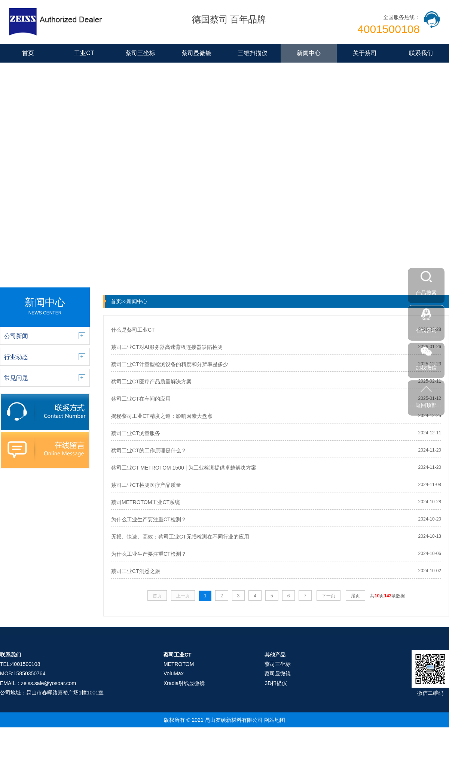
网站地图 (274, 720)
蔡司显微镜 (196, 53)
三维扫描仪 (253, 53)
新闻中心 (309, 53)
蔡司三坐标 (140, 53)
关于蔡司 (365, 53)
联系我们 (421, 53)
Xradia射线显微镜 (184, 683)
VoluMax (174, 673)
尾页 (355, 595)
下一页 (328, 595)
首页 (28, 53)
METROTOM (179, 664)
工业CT (84, 53)
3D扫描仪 (276, 683)
